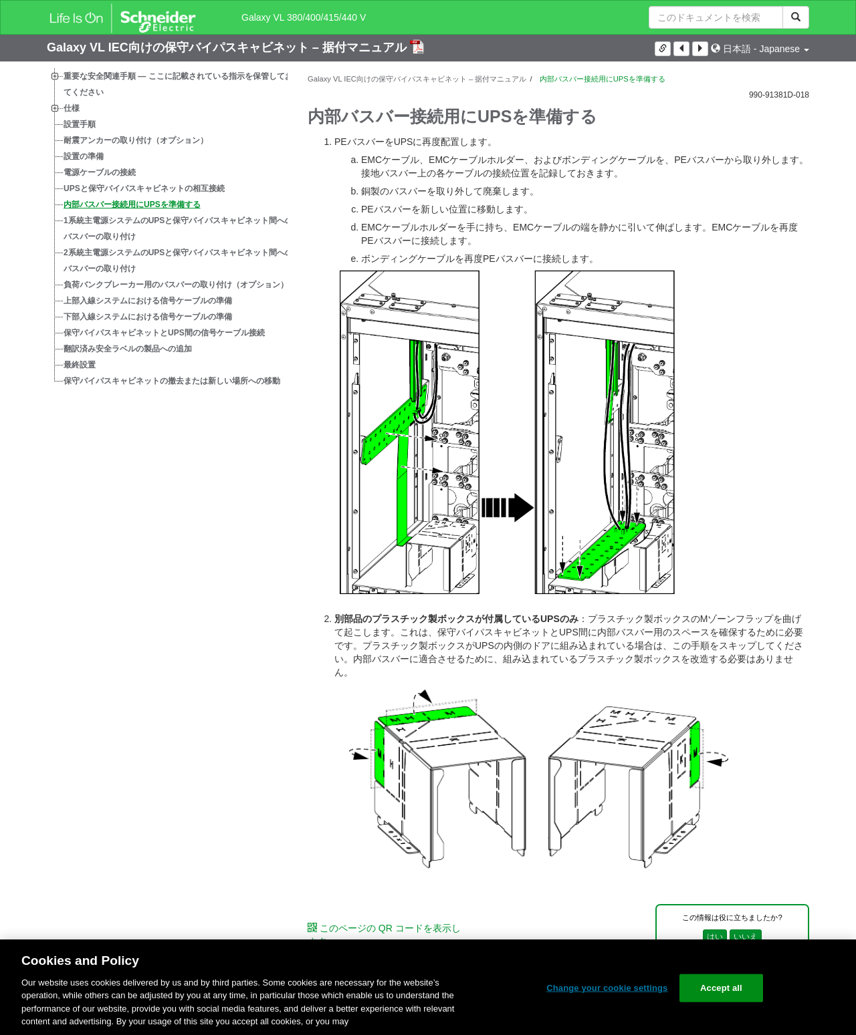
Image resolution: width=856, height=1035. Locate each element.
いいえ (746, 936)
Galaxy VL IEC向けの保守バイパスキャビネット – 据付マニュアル (228, 47)
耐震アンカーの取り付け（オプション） (136, 140)
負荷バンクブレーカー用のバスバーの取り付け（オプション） (176, 284)
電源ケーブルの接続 (100, 172)
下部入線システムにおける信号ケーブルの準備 (148, 316)
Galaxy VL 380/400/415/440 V (303, 17)
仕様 (72, 108)
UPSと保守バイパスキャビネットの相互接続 (144, 188)
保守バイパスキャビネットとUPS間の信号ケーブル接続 (164, 332)
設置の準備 (84, 156)
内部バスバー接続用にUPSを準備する (132, 204)
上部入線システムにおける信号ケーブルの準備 (148, 300)
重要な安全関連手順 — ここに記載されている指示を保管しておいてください (182, 84)
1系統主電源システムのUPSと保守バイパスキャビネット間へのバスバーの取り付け (178, 228)
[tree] (167, 228)
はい (715, 936)
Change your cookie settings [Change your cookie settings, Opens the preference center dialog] (606, 988)
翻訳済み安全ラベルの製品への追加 (128, 348)
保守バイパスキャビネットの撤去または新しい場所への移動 (172, 381)
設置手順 (80, 124)
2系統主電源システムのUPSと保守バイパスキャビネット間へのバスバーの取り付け (178, 260)
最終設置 (80, 364)
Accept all (721, 988)
